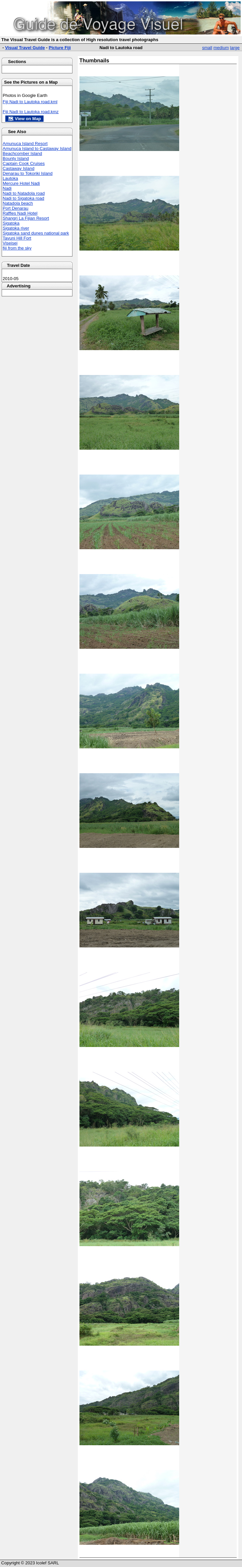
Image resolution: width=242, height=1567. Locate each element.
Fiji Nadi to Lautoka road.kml (30, 101)
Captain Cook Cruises (24, 163)
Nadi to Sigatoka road (23, 198)
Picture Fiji (59, 47)
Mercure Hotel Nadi (21, 183)
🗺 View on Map (24, 118)
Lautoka (10, 178)
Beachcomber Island (22, 153)
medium (221, 47)
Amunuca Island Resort (25, 143)
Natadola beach (18, 203)
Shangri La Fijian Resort (26, 218)
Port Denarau (15, 208)
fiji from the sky (17, 248)
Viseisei (10, 243)
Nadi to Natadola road (24, 193)
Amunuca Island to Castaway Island (37, 148)
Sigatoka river (16, 228)
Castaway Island (18, 168)
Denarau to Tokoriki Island (28, 173)
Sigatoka (11, 223)
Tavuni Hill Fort (17, 238)
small (207, 47)
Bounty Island (16, 158)
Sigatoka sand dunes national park (36, 233)
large (235, 47)
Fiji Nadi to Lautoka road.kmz (31, 111)
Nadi (7, 188)
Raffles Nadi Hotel (20, 213)
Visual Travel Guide (25, 47)
